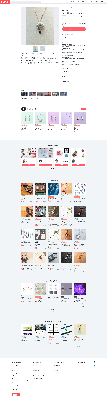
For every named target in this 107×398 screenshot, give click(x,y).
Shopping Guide (36, 367)
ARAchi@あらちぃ (63, 161)
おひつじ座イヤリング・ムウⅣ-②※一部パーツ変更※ (53, 128)
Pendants (71, 7)
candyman (45, 161)
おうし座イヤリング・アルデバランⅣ (26, 128)
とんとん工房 (31, 109)
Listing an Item (15, 365)
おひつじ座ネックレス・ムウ (66, 128)
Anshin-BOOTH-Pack (72, 53)
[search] (40, 2)
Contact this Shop (66, 81)
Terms (63, 76)
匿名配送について (15, 370)
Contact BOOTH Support (59, 370)
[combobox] (26, 2)
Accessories (64, 7)
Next (58, 26)
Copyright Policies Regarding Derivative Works (20, 381)
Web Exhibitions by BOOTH (39, 378)
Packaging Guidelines (16, 375)
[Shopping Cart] (97, 2)
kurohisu (77, 161)
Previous (22, 26)
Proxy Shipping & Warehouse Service (20, 373)
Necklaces (63, 124)
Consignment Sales (16, 378)
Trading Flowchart (67, 68)
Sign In (72, 1)
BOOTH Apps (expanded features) (19, 367)
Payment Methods (37, 370)
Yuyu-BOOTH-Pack (81, 53)
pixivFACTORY (65, 64)
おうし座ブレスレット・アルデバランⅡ (40, 128)
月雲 (27, 161)
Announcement (57, 365)
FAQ (55, 367)
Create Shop (90, 1)
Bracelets (36, 124)
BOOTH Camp (15, 385)
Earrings (23, 124)
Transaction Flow (36, 373)
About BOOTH (81, 1)
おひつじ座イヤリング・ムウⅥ (79, 128)
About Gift (65, 37)
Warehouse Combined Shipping (39, 375)
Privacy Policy (65, 78)
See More (53, 170)
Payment (65, 71)
